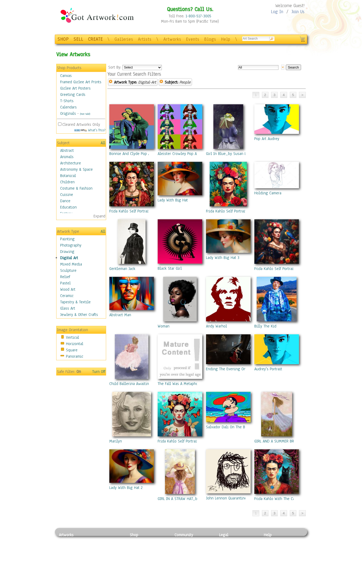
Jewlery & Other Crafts (79, 314)
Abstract (67, 150)
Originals (68, 113)
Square (71, 350)
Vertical (72, 337)
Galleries (124, 39)
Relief (65, 276)
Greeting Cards (72, 94)
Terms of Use (230, 546)
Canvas (66, 75)
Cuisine (66, 194)
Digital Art (69, 257)
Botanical (68, 175)
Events (192, 39)
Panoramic (74, 356)
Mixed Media (71, 264)
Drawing (67, 251)
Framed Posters (142, 546)
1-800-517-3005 (198, 16)
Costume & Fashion (76, 188)
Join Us (298, 12)
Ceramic (67, 295)
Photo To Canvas (143, 540)
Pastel (65, 283)
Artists (145, 39)
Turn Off (98, 371)
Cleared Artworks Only (81, 124)
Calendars (68, 107)
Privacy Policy (231, 540)
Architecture (70, 163)
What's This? (89, 130)
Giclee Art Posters (75, 88)
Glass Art (67, 308)
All (103, 142)
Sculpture (68, 270)
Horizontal (74, 343)
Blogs (210, 39)
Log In (277, 12)
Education (68, 207)
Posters (136, 552)
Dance (65, 201)
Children (67, 182)
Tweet (269, 576)
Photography (70, 245)
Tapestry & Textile (75, 302)
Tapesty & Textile (107, 564)
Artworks (172, 39)
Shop (134, 535)
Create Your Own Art (147, 576)
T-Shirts (67, 100)
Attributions (227, 552)
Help (225, 39)
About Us (271, 552)
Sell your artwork (189, 564)
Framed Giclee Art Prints (80, 82)
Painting (67, 239)
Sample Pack (274, 546)
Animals (67, 156)
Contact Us (273, 540)
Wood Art (67, 289)
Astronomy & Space (76, 169)
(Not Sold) (85, 114)
